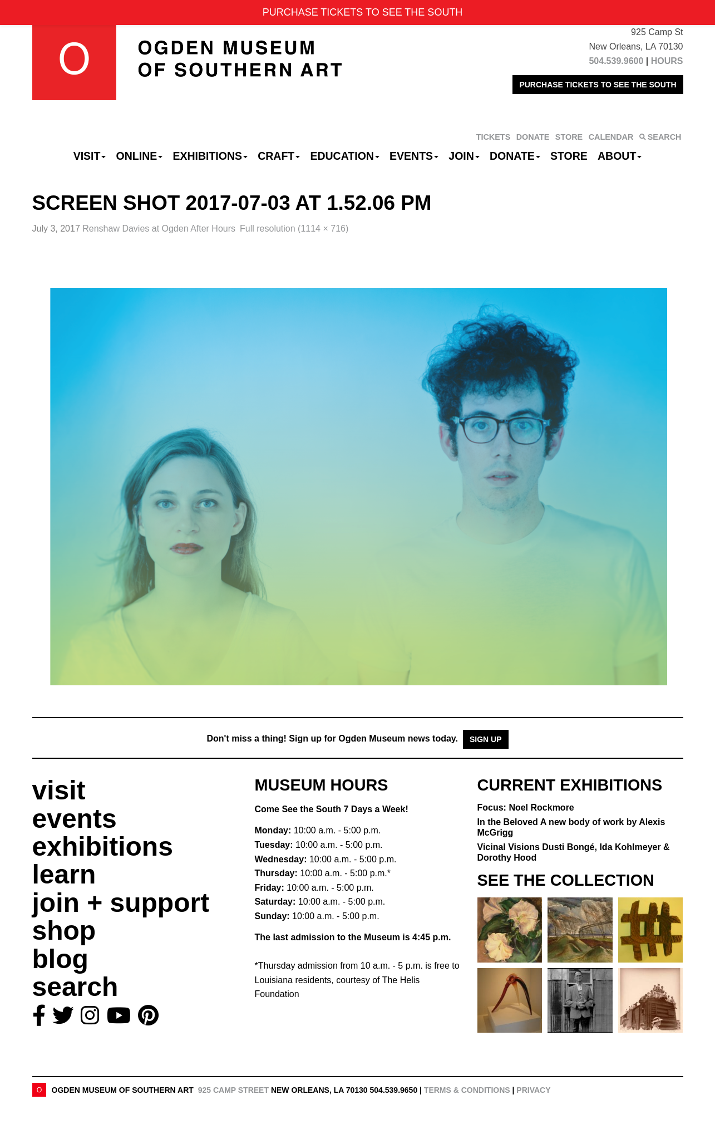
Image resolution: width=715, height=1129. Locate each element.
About (620, 156)
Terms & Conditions (467, 1090)
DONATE (533, 136)
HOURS (667, 61)
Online (139, 156)
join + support (121, 902)
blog (60, 959)
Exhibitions (210, 156)
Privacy (533, 1090)
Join (464, 156)
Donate (515, 156)
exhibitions (102, 846)
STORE (569, 136)
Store (569, 156)
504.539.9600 (616, 61)
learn (64, 874)
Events (413, 156)
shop (64, 930)
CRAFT (279, 156)
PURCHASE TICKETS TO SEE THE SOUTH (597, 84)
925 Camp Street (233, 1090)
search (75, 987)
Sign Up (486, 739)
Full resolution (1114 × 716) (294, 228)
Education (344, 156)
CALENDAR (611, 136)
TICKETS (493, 136)
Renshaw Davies (158, 228)
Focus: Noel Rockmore (525, 807)
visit (59, 790)
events (74, 818)
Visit (89, 156)
